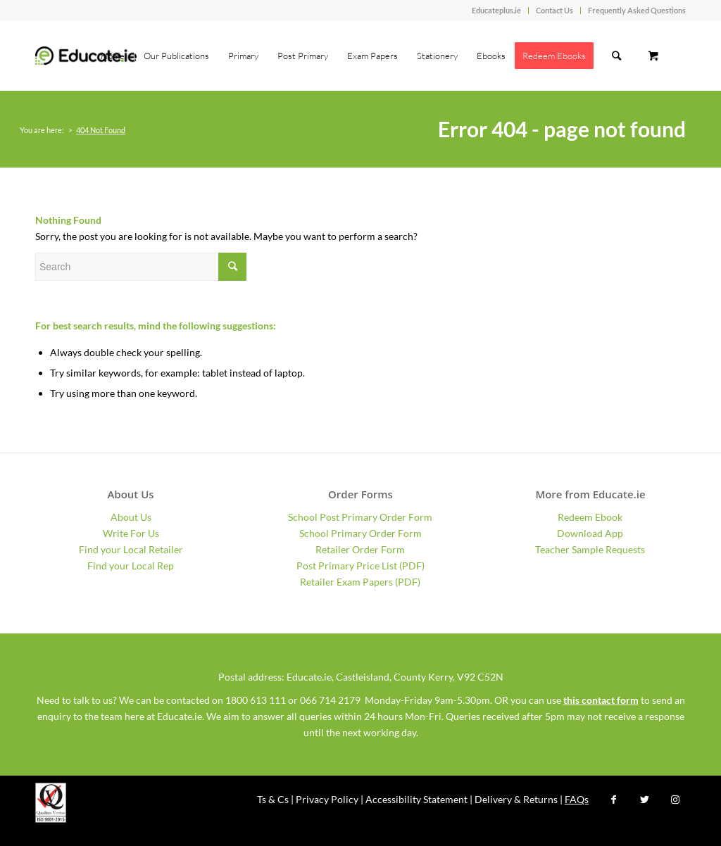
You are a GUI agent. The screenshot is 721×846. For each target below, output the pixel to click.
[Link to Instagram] (675, 799)
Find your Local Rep (130, 566)
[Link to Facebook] (613, 799)
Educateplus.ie (496, 10)
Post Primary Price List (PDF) (360, 566)
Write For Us (131, 533)
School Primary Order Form (360, 533)
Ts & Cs (273, 799)
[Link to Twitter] (644, 799)
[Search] (616, 55)
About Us (131, 517)
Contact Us (554, 10)
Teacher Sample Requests (590, 549)
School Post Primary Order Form (360, 517)
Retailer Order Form (360, 549)
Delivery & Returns (516, 799)
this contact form (601, 700)
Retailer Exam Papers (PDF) (360, 582)
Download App (590, 533)
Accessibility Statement (416, 799)
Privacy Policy (327, 799)
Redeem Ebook (590, 517)
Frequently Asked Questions (637, 10)
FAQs (577, 799)
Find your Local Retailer (131, 549)
